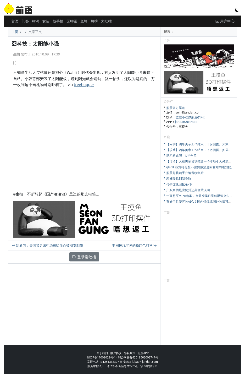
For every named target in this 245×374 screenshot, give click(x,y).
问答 (25, 21)
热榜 (94, 21)
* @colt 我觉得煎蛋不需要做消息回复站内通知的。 (199, 167)
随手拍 (58, 21)
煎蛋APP (143, 353)
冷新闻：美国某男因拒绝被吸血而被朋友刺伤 (47, 245)
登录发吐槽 (84, 257)
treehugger (84, 84)
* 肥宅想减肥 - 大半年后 (180, 155)
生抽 (16, 54)
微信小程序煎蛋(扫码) (191, 117)
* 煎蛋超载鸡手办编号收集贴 (184, 173)
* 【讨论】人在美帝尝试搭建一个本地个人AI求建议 (199, 161)
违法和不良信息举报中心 (122, 366)
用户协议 (116, 353)
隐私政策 (129, 353)
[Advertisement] (199, 246)
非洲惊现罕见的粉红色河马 (134, 245)
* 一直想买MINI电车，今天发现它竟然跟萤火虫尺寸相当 (203, 196)
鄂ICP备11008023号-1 (101, 357)
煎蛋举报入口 (96, 366)
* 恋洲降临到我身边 (177, 178)
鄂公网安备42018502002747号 (138, 357)
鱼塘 (84, 21)
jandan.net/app (186, 121)
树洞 (35, 21)
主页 (14, 31)
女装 (46, 21)
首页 (15, 21)
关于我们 (102, 353)
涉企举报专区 (149, 366)
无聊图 (72, 21)
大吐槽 (106, 21)
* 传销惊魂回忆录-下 (178, 184)
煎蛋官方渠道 (175, 108)
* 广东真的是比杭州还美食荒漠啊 (187, 190)
